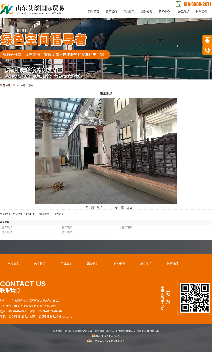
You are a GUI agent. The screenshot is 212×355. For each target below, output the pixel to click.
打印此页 (44, 213)
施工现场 (27, 85)
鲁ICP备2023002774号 (106, 336)
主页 (15, 85)
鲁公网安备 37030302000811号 (106, 343)
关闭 (58, 213)
